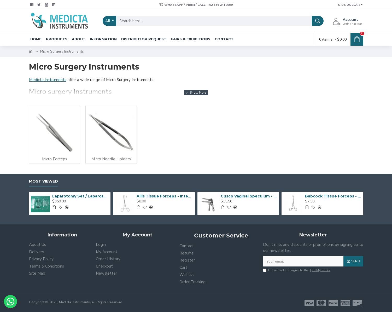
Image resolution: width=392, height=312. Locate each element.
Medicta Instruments (47, 79)
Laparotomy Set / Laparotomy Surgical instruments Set (80, 196)
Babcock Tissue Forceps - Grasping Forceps (333, 196)
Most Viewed (43, 181)
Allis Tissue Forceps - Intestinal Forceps (165, 196)
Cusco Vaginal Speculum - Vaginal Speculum (249, 196)
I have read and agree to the (297, 270)
